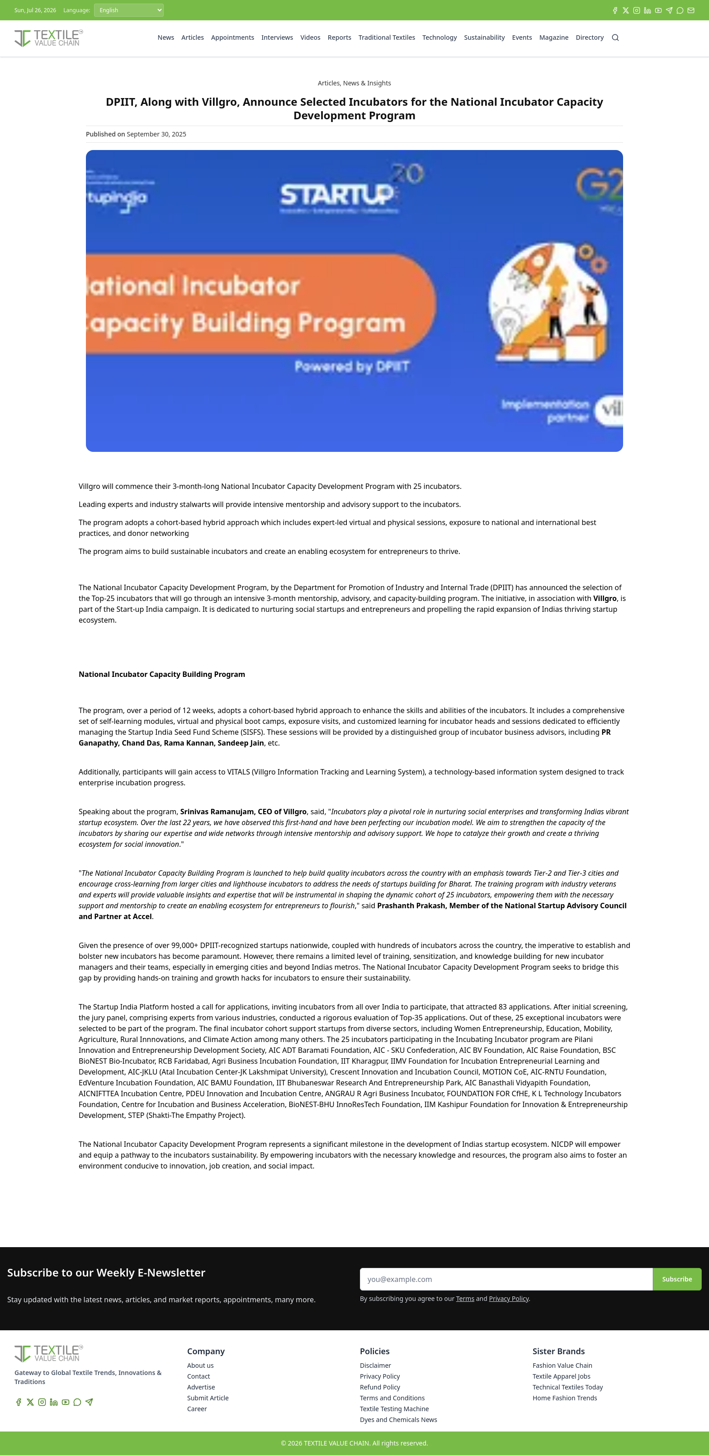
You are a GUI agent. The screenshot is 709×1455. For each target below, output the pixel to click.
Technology (439, 37)
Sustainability (484, 37)
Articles (192, 37)
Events (522, 37)
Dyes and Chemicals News (398, 1419)
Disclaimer (375, 1365)
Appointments (232, 37)
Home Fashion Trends (565, 1398)
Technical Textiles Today (568, 1387)
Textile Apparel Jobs (562, 1376)
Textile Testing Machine (394, 1408)
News (166, 37)
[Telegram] (669, 10)
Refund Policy (380, 1387)
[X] (625, 10)
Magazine (554, 37)
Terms (465, 1298)
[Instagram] (636, 10)
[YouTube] (658, 10)
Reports (339, 37)
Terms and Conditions (392, 1398)
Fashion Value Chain (562, 1365)
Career (197, 1408)
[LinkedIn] (647, 10)
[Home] (48, 38)
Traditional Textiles (387, 37)
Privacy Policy (509, 1298)
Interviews (277, 37)
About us (200, 1365)
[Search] (615, 37)
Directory (590, 37)
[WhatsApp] (680, 10)
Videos (310, 37)
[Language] (129, 10)
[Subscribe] (691, 10)
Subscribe (677, 1279)
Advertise (201, 1387)
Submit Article (208, 1398)
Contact (198, 1376)
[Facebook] (615, 10)
